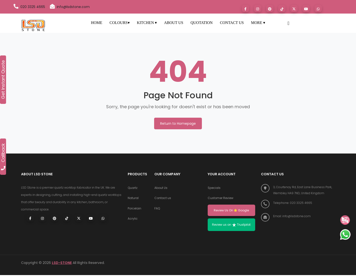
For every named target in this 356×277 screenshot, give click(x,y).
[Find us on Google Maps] (298, 190)
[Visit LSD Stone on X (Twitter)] (78, 218)
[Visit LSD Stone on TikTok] (281, 8)
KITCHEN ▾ (147, 23)
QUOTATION (201, 23)
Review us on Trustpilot (231, 226)
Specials (214, 188)
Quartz (132, 188)
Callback (3, 156)
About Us (160, 188)
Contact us (162, 199)
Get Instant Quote (3, 79)
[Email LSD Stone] (298, 216)
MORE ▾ (258, 23)
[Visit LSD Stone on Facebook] (245, 8)
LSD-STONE (62, 264)
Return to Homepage (178, 123)
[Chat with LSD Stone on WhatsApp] (318, 8)
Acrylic (133, 221)
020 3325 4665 (29, 6)
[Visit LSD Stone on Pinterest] (269, 8)
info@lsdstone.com (70, 6)
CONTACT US (232, 23)
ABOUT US (173, 23)
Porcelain (134, 210)
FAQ (157, 210)
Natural (133, 199)
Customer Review (220, 199)
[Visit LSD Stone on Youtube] (306, 8)
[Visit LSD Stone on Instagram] (257, 8)
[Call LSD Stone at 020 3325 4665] (298, 203)
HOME (96, 23)
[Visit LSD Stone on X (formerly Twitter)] (294, 8)
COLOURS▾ (120, 23)
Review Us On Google (231, 211)
